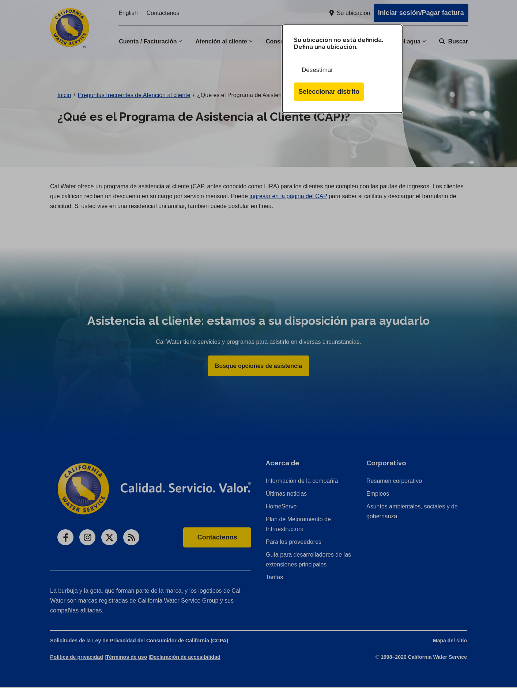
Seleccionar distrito (328, 91)
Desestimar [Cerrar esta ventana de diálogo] (317, 69)
